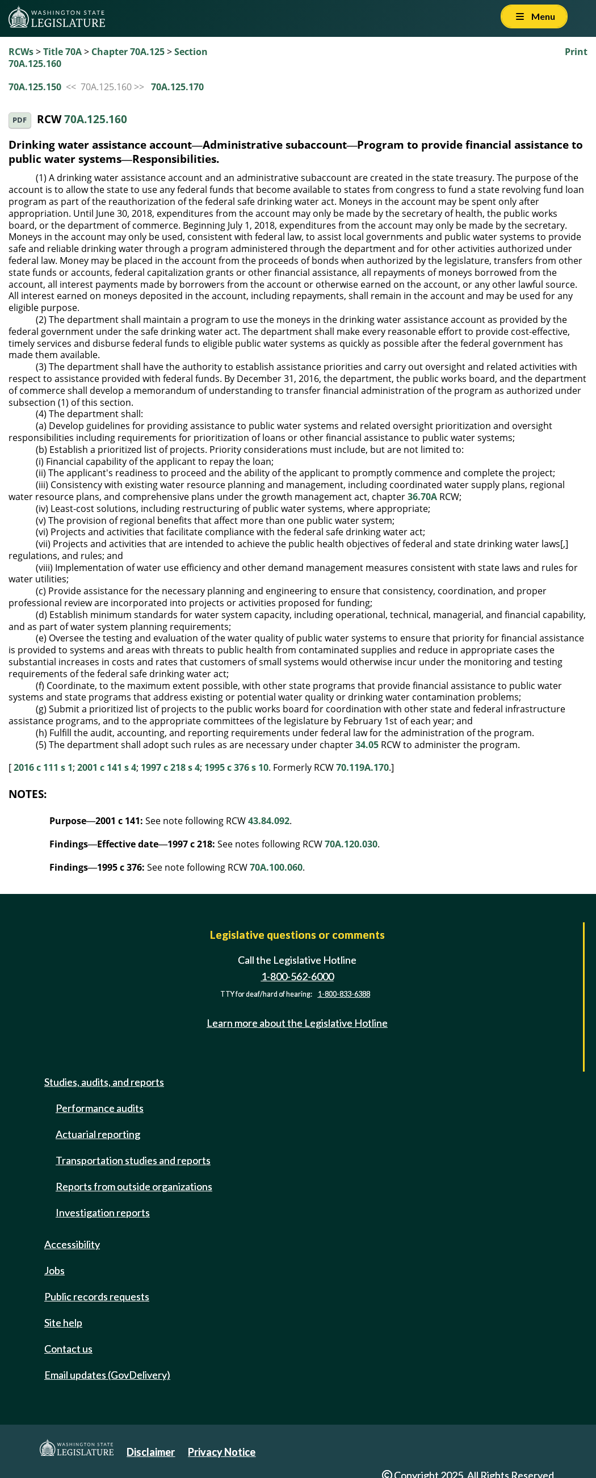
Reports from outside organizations (134, 1186)
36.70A (422, 496)
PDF (19, 120)
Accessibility (72, 1244)
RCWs (21, 51)
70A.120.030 (351, 844)
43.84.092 (268, 820)
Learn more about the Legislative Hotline (297, 1023)
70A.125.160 (95, 119)
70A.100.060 (276, 867)
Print (576, 51)
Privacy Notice (221, 1452)
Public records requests (96, 1296)
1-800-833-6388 (344, 994)
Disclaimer (151, 1452)
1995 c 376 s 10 (236, 767)
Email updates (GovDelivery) (107, 1374)
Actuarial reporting (98, 1134)
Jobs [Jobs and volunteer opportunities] (54, 1270)
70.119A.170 (362, 767)
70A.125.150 (35, 87)
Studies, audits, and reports (104, 1082)
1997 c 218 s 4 (170, 767)
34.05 (367, 744)
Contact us (68, 1348)
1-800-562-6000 (297, 976)
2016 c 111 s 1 (43, 767)
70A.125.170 (177, 87)
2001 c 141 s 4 (106, 767)
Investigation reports (103, 1212)
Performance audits (100, 1108)
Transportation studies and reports (133, 1160)
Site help (63, 1322)
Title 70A (62, 51)
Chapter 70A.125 (128, 51)
